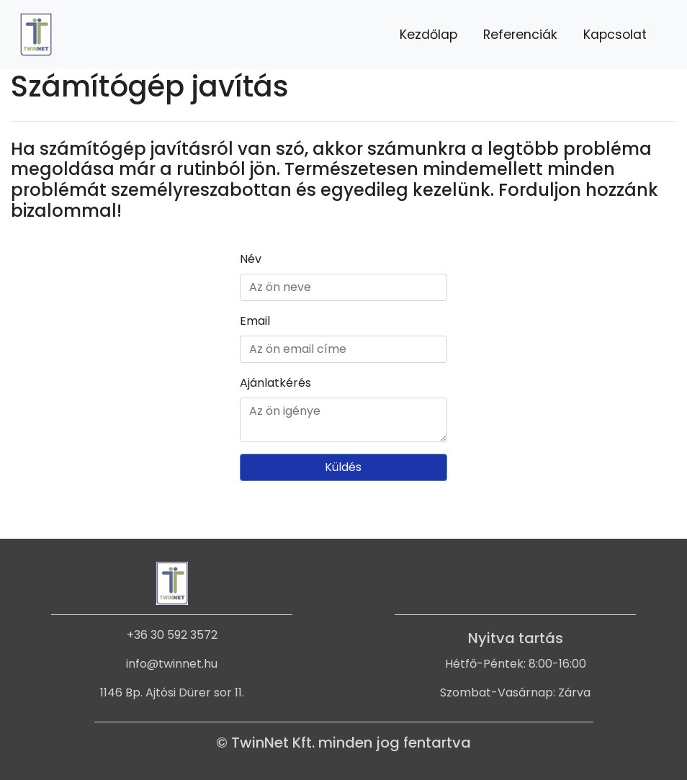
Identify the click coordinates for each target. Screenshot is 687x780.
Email (255, 321)
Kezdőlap (428, 34)
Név (250, 259)
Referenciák (520, 34)
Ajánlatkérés (275, 383)
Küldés (343, 467)
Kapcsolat (615, 34)
